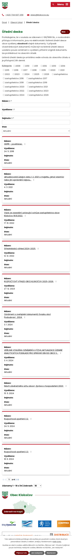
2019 (43, 70)
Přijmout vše (21, 553)
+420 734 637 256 (14, 14)
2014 (63, 65)
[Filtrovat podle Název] (36, 105)
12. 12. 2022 (9, 255)
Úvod (4, 22)
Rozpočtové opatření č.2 (18, 418)
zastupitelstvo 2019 (37, 82)
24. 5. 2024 (9, 426)
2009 (17, 65)
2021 (62, 70)
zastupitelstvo (61, 74)
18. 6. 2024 (9, 459)
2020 (52, 70)
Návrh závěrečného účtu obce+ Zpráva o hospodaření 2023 (35, 386)
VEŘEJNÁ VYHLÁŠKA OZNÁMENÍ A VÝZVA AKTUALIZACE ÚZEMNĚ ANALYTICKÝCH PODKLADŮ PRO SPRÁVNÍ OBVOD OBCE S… (33, 352)
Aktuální (8, 163)
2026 (46, 74)
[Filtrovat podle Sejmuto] (36, 122)
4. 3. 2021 (8, 187)
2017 (25, 70)
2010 (27, 65)
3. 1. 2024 (8, 324)
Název (6, 100)
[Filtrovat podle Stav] (36, 131)
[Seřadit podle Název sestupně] (11, 101)
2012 (45, 65)
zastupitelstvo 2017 (37, 78)
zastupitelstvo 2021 (38, 86)
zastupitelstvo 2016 (14, 78)
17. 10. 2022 (9, 223)
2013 (54, 65)
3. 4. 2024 (8, 360)
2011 (36, 65)
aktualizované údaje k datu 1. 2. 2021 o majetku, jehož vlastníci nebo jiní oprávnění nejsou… (34, 178)
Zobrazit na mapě (13, 511)
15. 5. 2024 (9, 393)
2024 (26, 74)
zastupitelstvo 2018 (14, 82)
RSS (65, 32)
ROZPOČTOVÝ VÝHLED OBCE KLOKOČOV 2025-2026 (30, 281)
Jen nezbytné (37, 553)
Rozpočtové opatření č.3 (18, 451)
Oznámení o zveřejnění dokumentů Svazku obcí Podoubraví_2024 (27, 316)
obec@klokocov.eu (39, 14)
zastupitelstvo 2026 (39, 94)
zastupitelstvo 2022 (14, 90)
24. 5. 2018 (9, 151)
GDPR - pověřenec (15, 144)
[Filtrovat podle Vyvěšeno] (36, 113)
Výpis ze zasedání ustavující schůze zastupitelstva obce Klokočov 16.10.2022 (31, 214)
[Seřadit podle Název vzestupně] (11, 100)
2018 (34, 70)
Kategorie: (7, 65)
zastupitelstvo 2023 (38, 90)
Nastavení (51, 553)
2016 (16, 70)
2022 (7, 74)
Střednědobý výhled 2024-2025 (21, 248)
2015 (7, 70)
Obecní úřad (16, 22)
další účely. (57, 541)
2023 (17, 74)
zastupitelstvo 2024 (14, 94)
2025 (36, 74)
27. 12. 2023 (9, 288)
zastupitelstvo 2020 (14, 86)
